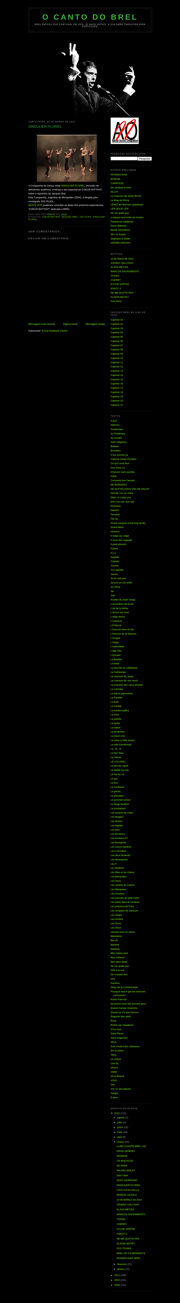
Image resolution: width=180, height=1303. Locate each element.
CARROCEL (117, 183)
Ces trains (116, 301)
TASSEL (115, 275)
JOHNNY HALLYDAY (122, 263)
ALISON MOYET (120, 297)
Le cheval (116, 757)
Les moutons (117, 893)
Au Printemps (118, 433)
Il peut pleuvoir (119, 544)
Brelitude (115, 179)
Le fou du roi (117, 774)
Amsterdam (117, 429)
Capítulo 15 (117, 379)
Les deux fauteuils (120, 855)
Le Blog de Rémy (120, 200)
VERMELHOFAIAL (121, 242)
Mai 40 (114, 940)
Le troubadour (118, 808)
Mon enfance (118, 957)
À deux (114, 1097)
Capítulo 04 (117, 332)
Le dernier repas (119, 765)
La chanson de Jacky (122, 676)
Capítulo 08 (117, 349)
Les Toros (116, 923)
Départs (115, 510)
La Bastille (116, 659)
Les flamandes (119, 876)
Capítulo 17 (117, 387)
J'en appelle (117, 569)
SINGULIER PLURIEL (73, 185)
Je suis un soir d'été (121, 582)
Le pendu (116, 791)
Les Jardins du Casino (123, 885)
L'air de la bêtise (119, 608)
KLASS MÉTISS (119, 267)
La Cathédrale (118, 672)
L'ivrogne (115, 638)
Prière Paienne (119, 999)
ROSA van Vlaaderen (122, 1025)
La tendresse (118, 731)
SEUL (114, 1042)
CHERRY (116, 280)
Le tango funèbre (120, 804)
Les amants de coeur (122, 812)
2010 (117, 1280)
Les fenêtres (117, 868)
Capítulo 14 (117, 375)
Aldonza (115, 425)
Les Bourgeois (118, 842)
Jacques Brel (69, 217)
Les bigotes (117, 825)
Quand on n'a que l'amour (125, 1012)
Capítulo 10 (117, 358)
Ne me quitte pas (120, 213)
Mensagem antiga (95, 324)
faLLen (114, 191)
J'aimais (115, 561)
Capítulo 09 (117, 353)
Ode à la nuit (117, 970)
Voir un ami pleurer (121, 1088)
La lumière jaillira (120, 710)
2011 (117, 1275)
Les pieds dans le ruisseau (125, 902)
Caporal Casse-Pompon (124, 459)
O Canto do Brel (90, 17)
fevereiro (122, 1264)
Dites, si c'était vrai (121, 497)
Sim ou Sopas (118, 234)
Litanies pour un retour (123, 932)
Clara (113, 476)
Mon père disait (119, 961)
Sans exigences (119, 1037)
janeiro (121, 1269)
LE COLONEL (118, 761)
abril (119, 1137)
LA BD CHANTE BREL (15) (131, 1146)
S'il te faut (116, 1029)
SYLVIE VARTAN (120, 284)
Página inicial (70, 324)
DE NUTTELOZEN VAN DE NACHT (130, 489)
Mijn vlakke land (119, 953)
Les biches (116, 821)
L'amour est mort (120, 612)
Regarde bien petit (120, 1016)
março (121, 1141)
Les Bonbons (118, 833)
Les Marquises (119, 889)
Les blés (115, 829)
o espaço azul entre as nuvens (127, 217)
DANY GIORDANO (127, 1180)
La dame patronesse (122, 693)
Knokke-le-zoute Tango (123, 599)
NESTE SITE (35, 205)
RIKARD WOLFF (126, 1170)
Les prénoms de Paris (122, 906)
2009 (117, 1285)
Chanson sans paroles (123, 472)
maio (120, 1132)
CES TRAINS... (125, 1248)
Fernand (115, 514)
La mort (115, 714)
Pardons (115, 983)
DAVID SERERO (126, 1151)
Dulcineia (116, 506)
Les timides (117, 919)
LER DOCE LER (119, 208)
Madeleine (116, 936)
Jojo (113, 595)
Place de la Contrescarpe (124, 987)
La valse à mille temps (123, 740)
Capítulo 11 (117, 362)
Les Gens (116, 880)
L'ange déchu (118, 616)
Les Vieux (116, 927)
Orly (113, 978)
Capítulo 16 (117, 383)
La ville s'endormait (121, 744)
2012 (117, 1113)
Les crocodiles (118, 851)
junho (120, 1127)
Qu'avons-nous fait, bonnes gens (128, 1003)
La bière (115, 663)
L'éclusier (116, 655)
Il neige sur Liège (120, 535)
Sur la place (117, 1050)
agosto (121, 1117)
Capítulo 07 (117, 345)
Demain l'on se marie (122, 493)
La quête (115, 723)
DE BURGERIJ (119, 484)
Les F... (115, 863)
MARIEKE (122, 1156)
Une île (114, 1063)
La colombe (117, 689)
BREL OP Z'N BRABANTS (131, 1253)
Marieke (115, 944)
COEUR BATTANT (51, 217)
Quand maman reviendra (124, 1008)
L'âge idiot (116, 650)
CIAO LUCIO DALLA (128, 1190)
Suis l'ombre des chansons (125, 1046)
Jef (112, 591)
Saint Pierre (117, 1033)
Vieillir (114, 1071)
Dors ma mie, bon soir (122, 501)
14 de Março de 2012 (122, 258)
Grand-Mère (117, 527)
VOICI (114, 1080)
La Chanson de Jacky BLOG (126, 196)
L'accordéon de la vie (122, 604)
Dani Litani (122, 1175)
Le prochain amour (121, 799)
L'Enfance (116, 625)
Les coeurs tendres (121, 846)
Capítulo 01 (117, 319)
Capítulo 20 (117, 400)
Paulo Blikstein (119, 225)
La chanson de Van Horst (124, 680)
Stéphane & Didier (120, 238)
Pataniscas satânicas (122, 221)
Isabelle (115, 557)
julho (120, 1122)
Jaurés (114, 574)
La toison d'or (118, 736)
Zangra (114, 1093)
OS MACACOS (125, 1160)
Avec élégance (119, 442)
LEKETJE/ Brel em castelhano (127, 204)
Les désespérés (119, 859)
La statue (116, 727)
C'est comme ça (119, 454)
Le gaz (114, 778)
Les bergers (117, 816)
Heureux (115, 531)
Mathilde (115, 949)
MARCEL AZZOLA (127, 1194)
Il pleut (114, 548)
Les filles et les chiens (122, 872)
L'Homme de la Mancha (123, 633)
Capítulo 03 (117, 328)
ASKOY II (116, 288)
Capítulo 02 (117, 324)
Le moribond (117, 787)
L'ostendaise (117, 646)
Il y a (113, 552)
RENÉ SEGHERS (120, 230)
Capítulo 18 (117, 392)
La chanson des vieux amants (127, 684)
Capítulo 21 (117, 405)
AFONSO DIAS (119, 174)
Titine (113, 1054)
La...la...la (116, 748)
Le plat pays (117, 795)
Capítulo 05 (117, 336)
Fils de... (115, 518)
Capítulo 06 (117, 341)
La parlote (116, 719)
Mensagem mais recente (41, 324)
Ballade (115, 446)
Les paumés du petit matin (125, 898)
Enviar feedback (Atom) (54, 330)
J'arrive (115, 565)
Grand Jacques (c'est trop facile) (128, 523)
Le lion (114, 782)
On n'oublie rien (119, 974)
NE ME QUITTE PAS (122, 292)
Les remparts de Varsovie (124, 910)
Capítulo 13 (117, 370)
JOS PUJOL (86, 217)
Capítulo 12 (117, 366)
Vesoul (114, 1067)
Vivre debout (117, 1076)
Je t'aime (115, 586)
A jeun (114, 420)
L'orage (115, 642)
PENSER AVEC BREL (129, 1258)
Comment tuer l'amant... (123, 480)
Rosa (113, 1020)
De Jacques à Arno (121, 187)
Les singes (116, 915)
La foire (115, 701)
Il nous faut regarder (121, 540)
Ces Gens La (118, 467)
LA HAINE (116, 706)
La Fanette (116, 697)
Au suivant (116, 437)
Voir (113, 1084)
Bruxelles (116, 450)
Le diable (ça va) (120, 770)
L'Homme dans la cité (122, 629)
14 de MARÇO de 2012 (129, 1199)
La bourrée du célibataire (124, 667)
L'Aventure (116, 621)
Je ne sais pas (118, 578)
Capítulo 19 (117, 396)
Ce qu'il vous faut (120, 463)
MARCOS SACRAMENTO (125, 271)
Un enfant (116, 1059)
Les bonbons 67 (119, 838)
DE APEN (122, 1165)
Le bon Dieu (117, 753)
